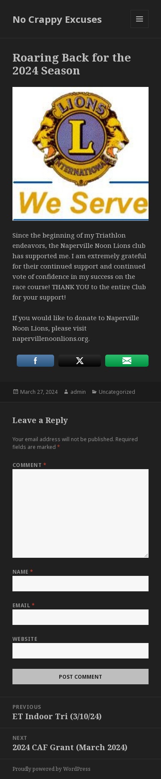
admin (78, 392)
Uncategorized (117, 392)
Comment (29, 465)
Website (24, 639)
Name (22, 571)
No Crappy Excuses (57, 18)
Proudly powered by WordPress (51, 769)
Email (23, 605)
